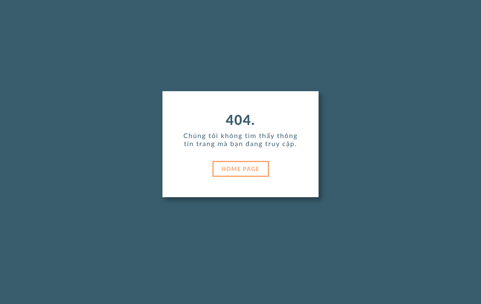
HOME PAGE (241, 169)
